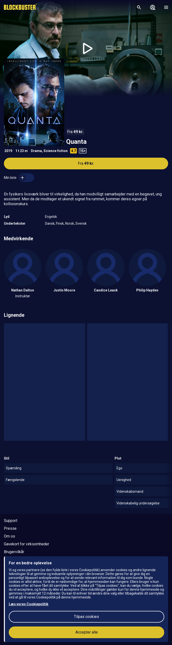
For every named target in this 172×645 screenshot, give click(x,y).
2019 (8, 151)
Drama (36, 151)
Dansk (49, 223)
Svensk (81, 223)
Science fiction (56, 151)
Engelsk (51, 217)
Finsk (60, 223)
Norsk (69, 223)
